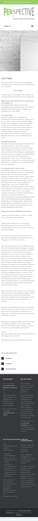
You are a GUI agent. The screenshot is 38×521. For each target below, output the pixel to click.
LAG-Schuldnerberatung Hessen (8, 413)
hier (28, 455)
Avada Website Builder (25, 510)
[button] (18, 358)
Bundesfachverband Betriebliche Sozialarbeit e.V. (10, 388)
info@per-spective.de (26, 2)
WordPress (19, 515)
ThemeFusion (9, 513)
